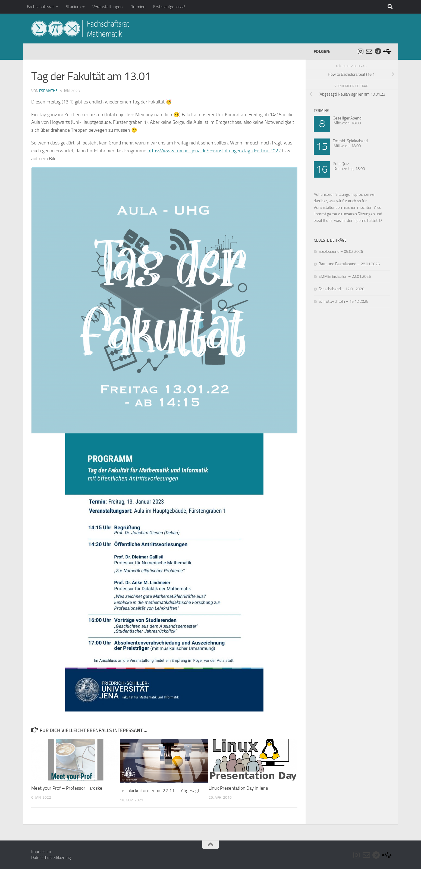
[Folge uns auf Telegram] (378, 51)
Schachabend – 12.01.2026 (341, 288)
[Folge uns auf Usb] (386, 51)
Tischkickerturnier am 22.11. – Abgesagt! (160, 790)
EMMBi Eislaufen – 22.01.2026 (345, 276)
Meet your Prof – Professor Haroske (66, 788)
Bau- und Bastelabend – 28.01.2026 (349, 264)
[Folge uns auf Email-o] (369, 51)
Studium (73, 6)
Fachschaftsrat (40, 6)
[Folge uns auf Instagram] (360, 51)
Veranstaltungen (107, 6)
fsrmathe (48, 91)
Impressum (41, 851)
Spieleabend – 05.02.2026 (341, 251)
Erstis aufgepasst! (169, 6)
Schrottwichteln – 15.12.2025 (343, 301)
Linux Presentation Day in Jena (238, 788)
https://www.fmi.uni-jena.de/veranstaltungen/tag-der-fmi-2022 (214, 151)
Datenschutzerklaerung (51, 857)
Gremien (138, 6)
